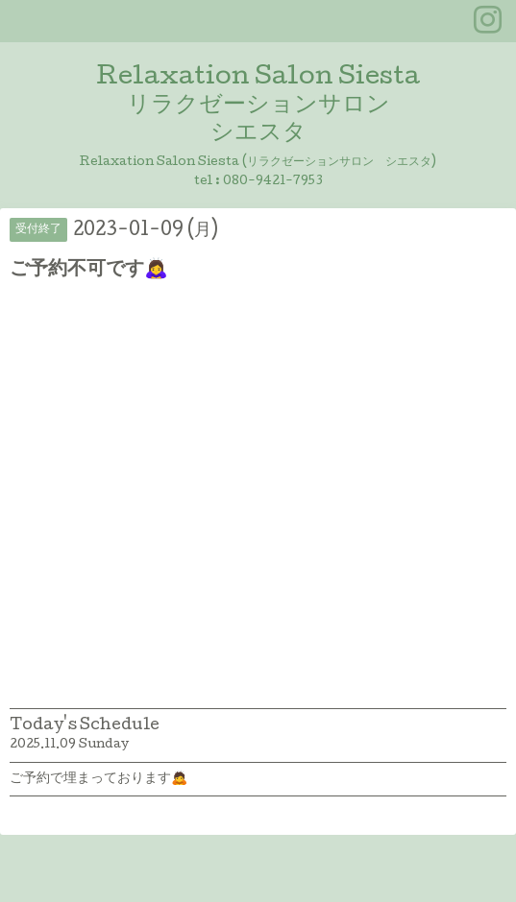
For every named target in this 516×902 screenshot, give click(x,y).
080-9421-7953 (273, 182)
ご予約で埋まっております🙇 (98, 779)
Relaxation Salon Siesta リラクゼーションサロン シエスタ (258, 106)
